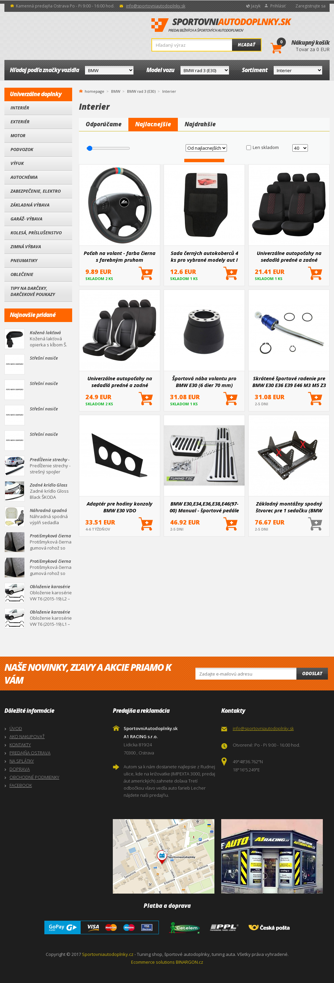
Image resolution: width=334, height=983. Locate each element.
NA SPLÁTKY (21, 761)
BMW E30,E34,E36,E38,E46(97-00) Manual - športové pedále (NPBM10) (204, 507)
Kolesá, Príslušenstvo (36, 233)
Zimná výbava (26, 246)
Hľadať (246, 45)
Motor (18, 135)
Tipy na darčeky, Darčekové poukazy (33, 291)
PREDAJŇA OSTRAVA (29, 753)
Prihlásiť (278, 6)
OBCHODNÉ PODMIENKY (34, 777)
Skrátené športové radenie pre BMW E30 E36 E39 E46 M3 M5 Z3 (289, 381)
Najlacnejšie (153, 124)
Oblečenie (22, 274)
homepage (94, 91)
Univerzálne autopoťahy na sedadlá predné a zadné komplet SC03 (289, 256)
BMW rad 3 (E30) (141, 91)
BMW (115, 91)
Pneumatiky (24, 260)
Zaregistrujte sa (310, 6)
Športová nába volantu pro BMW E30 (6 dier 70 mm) (204, 381)
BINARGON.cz (189, 962)
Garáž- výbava (26, 219)
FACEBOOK (20, 785)
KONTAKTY (20, 745)
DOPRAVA (19, 769)
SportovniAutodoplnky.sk (221, 25)
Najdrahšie (200, 124)
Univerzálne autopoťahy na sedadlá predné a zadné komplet (119, 381)
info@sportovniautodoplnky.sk (155, 6)
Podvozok (22, 149)
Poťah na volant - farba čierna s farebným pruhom (119, 256)
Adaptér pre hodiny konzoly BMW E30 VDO (119, 507)
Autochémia (24, 177)
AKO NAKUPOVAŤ (27, 736)
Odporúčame (104, 124)
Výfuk (17, 163)
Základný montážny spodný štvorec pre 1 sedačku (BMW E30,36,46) (289, 507)
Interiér (20, 108)
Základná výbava (30, 205)
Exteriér (20, 122)
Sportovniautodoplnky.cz (107, 954)
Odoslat (312, 673)
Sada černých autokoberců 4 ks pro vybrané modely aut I (204, 256)
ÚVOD (15, 728)
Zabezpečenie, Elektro (36, 191)
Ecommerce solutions (153, 962)
